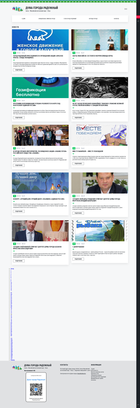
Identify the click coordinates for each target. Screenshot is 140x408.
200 (12, 343)
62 (11, 297)
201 (11, 344)
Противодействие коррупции (98, 377)
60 (11, 294)
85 (11, 330)
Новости (138, 16)
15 (11, 290)
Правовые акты (95, 373)
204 (12, 348)
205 (12, 350)
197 (11, 338)
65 (11, 301)
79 (11, 321)
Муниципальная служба (97, 378)
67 (11, 304)
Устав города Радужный (70, 18)
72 (11, 311)
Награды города (93, 18)
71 (11, 310)
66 (11, 303)
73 (11, 313)
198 (11, 340)
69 (11, 307)
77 (11, 318)
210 (11, 357)
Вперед (13, 360)
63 (11, 298)
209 (12, 355)
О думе (23, 18)
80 (11, 323)
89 (11, 335)
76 (11, 317)
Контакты (116, 18)
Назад (12, 268)
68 (11, 306)
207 (12, 353)
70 (11, 308)
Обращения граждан (96, 375)
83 (11, 327)
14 (11, 288)
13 (11, 287)
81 (11, 324)
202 (12, 345)
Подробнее (18, 70)
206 (12, 351)
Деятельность (94, 370)
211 (11, 358)
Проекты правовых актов (97, 372)
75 (11, 316)
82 (11, 325)
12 (11, 286)
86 (11, 331)
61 (11, 296)
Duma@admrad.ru (81, 373)
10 (11, 283)
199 (11, 341)
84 (11, 328)
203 (12, 347)
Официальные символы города (46, 18)
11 (11, 284)
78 (11, 320)
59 (11, 293)
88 (11, 334)
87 (11, 333)
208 (12, 354)
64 (11, 300)
